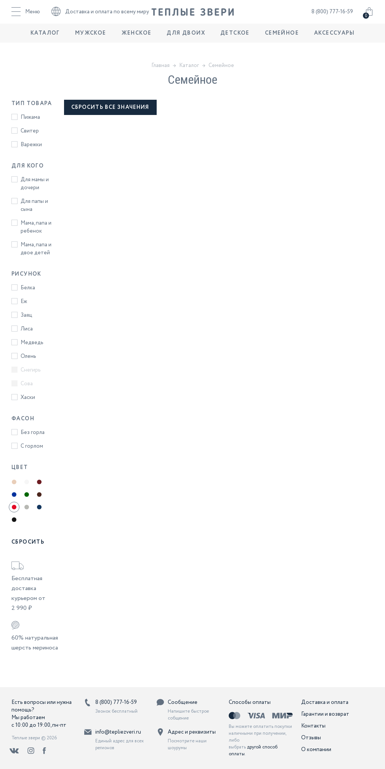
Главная (160, 65)
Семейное (282, 44)
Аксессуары (334, 44)
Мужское (90, 44)
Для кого (27, 166)
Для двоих (186, 44)
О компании (316, 749)
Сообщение (182, 702)
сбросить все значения (110, 107)
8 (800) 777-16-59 (332, 17)
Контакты (313, 726)
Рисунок (26, 274)
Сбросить (27, 542)
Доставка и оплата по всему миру (100, 17)
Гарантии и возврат (325, 714)
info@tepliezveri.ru (118, 732)
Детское (235, 44)
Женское (137, 44)
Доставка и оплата (324, 702)
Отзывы (311, 738)
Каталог (45, 44)
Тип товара (31, 103)
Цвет (19, 467)
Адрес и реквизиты (192, 732)
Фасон (22, 419)
